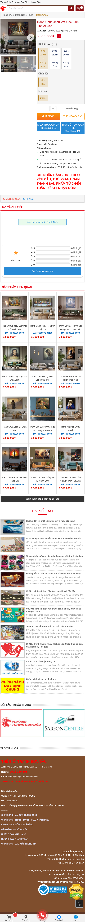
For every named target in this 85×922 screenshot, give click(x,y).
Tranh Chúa (28, 199)
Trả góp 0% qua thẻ (73, 128)
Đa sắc (43, 98)
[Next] (30, 37)
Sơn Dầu (43, 82)
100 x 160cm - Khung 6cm (55, 58)
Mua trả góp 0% (48, 126)
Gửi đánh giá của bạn (43, 271)
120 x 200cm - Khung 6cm (66, 58)
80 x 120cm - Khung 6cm (43, 58)
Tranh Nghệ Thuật (12, 199)
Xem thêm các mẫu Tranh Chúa (42, 222)
